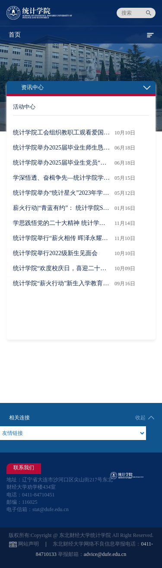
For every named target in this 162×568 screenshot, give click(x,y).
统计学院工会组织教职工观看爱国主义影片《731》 (61, 132)
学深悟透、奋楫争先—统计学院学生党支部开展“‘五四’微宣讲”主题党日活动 (61, 178)
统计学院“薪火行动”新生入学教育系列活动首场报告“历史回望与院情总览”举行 (61, 283)
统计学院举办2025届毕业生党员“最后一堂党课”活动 (61, 162)
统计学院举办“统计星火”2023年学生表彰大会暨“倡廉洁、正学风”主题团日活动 (61, 193)
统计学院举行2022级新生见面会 (55, 253)
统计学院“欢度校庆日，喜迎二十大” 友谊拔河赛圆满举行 (61, 268)
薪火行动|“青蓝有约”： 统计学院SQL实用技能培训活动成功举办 (61, 208)
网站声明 (28, 544)
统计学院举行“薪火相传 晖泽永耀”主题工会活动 (61, 238)
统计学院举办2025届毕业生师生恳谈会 (61, 147)
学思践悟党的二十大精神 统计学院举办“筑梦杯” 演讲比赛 (61, 223)
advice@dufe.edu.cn (105, 554)
